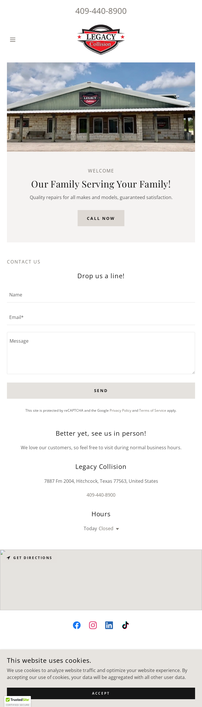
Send (101, 390)
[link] (101, 39)
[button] (21, 39)
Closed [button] (106, 528)
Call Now (101, 218)
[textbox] (101, 295)
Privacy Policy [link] (120, 410)
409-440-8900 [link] (101, 10)
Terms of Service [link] (152, 410)
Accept (101, 693)
